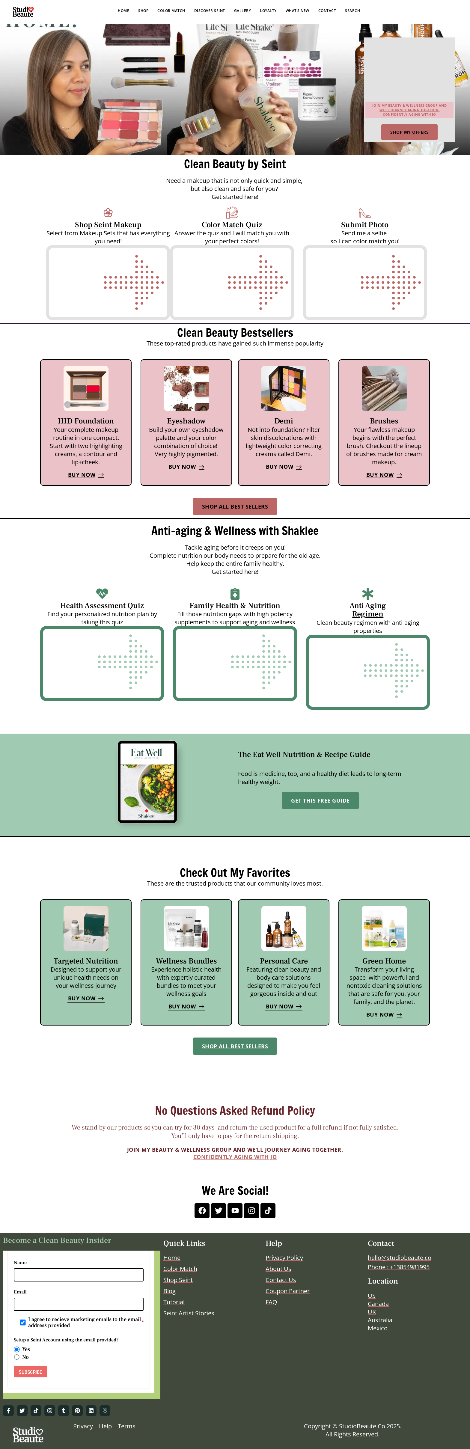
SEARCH (352, 10)
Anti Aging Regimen (368, 610)
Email (20, 1292)
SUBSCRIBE (30, 1372)
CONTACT (327, 10)
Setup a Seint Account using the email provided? (66, 1340)
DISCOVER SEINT (209, 10)
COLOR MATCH (171, 10)
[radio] (17, 1349)
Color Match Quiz (232, 225)
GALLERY (242, 10)
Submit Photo (364, 225)
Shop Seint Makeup (108, 225)
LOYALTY (268, 10)
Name (20, 1263)
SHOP (143, 10)
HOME (123, 10)
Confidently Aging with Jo (235, 1156)
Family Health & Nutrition (234, 606)
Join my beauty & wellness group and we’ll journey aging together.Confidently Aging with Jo (409, 110)
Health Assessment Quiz (102, 606)
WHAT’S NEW (297, 10)
